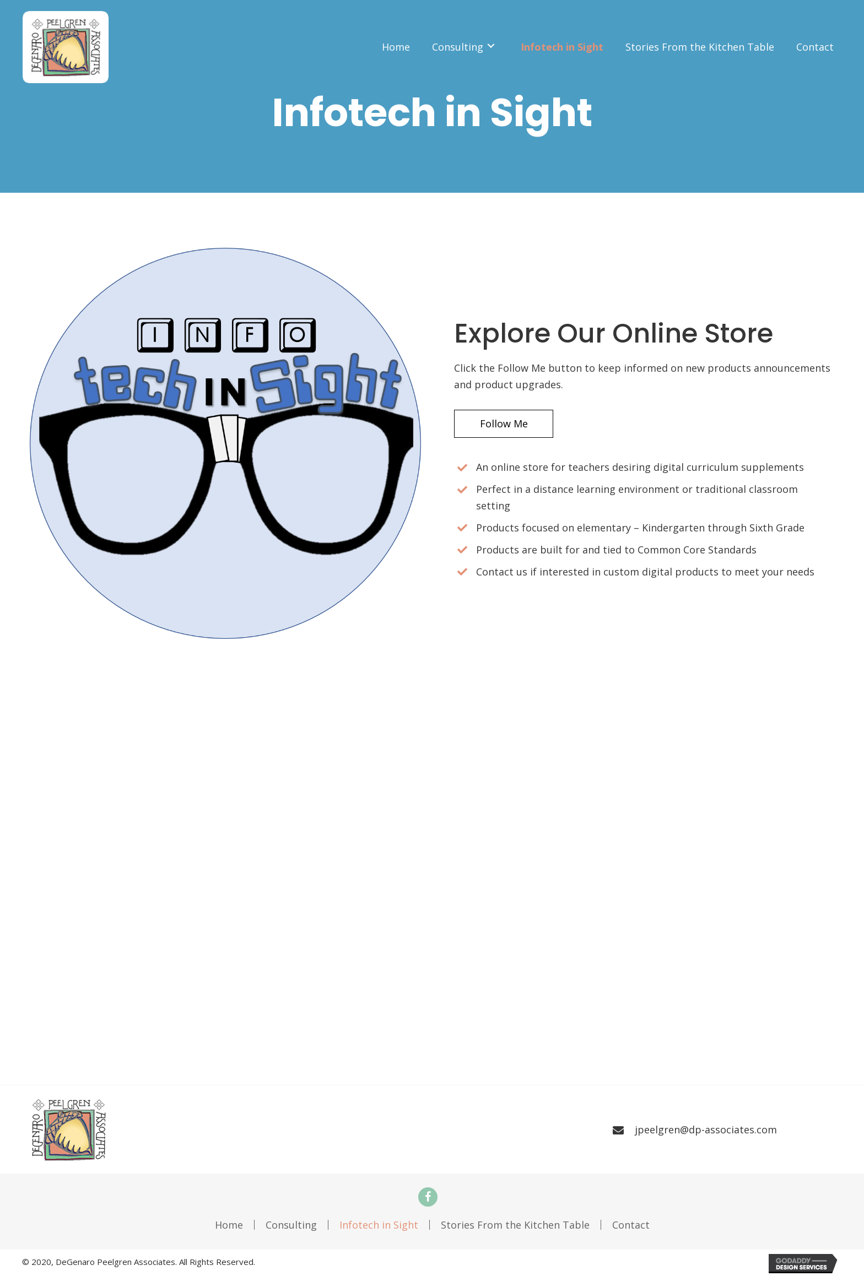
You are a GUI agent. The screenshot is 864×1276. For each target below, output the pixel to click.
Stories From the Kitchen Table (515, 1225)
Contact (631, 1225)
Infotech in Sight (378, 1225)
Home (229, 1225)
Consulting (291, 1225)
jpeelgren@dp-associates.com (706, 1129)
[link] (396, 46)
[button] (505, 424)
